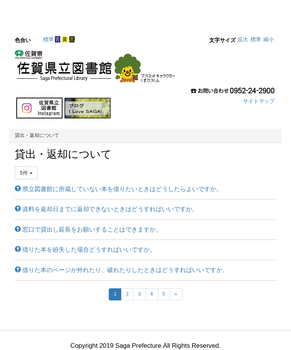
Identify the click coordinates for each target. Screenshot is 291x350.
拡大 (243, 39)
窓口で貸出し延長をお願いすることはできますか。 (88, 229)
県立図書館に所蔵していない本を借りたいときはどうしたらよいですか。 (118, 189)
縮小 (268, 39)
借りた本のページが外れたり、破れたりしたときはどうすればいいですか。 (121, 270)
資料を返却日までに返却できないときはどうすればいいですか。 (106, 209)
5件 (26, 173)
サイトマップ (259, 101)
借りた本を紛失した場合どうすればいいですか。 (85, 249)
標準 (48, 39)
